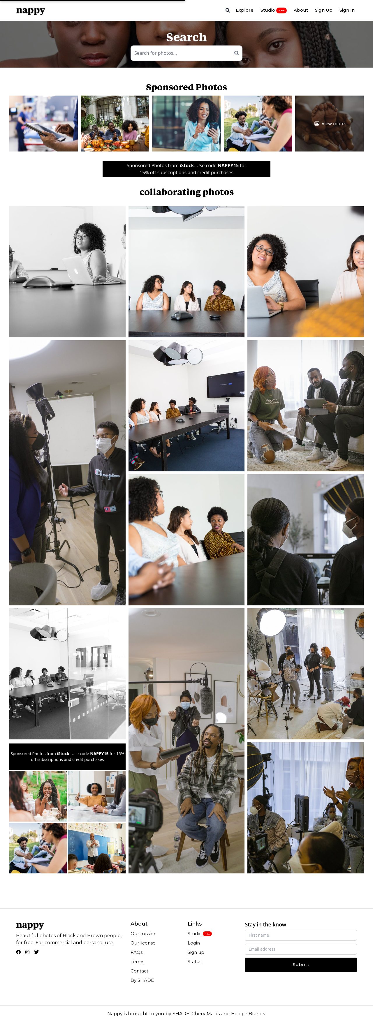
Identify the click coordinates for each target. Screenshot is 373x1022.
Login (194, 943)
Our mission (143, 933)
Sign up (196, 952)
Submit (301, 964)
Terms (137, 961)
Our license (143, 943)
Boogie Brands (248, 1013)
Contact (139, 971)
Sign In (347, 10)
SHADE (181, 1013)
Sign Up (323, 10)
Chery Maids (205, 1013)
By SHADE (142, 980)
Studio (274, 10)
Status (194, 961)
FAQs (136, 952)
